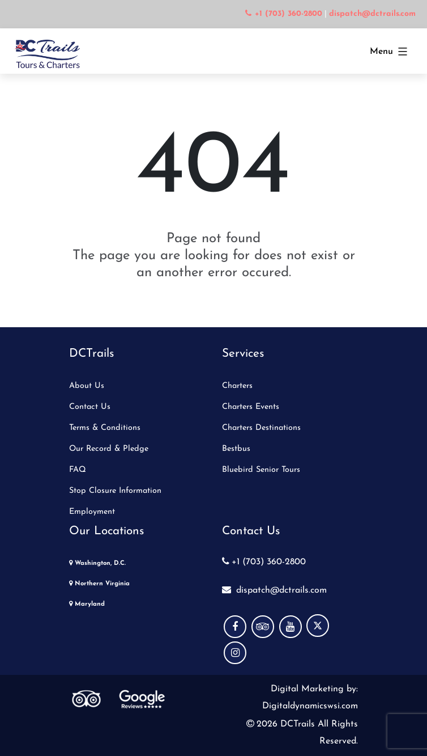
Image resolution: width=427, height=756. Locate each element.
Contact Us (89, 407)
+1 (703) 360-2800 (264, 562)
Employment (92, 512)
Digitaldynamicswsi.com (310, 706)
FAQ (77, 470)
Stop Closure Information (115, 491)
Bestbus (236, 449)
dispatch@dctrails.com (274, 590)
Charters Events (250, 407)
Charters (237, 386)
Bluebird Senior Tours (261, 470)
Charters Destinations (261, 428)
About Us (86, 386)
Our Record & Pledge (108, 449)
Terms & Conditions (104, 428)
